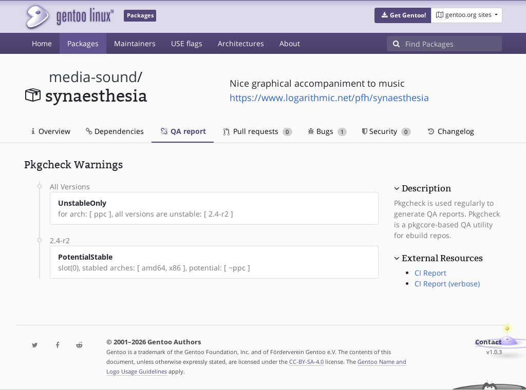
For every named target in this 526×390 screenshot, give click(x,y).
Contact (488, 342)
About (289, 43)
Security (386, 131)
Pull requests (257, 131)
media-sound (93, 76)
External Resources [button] (442, 258)
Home (42, 43)
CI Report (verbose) (447, 283)
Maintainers (135, 43)
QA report (182, 131)
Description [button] (426, 188)
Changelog (450, 131)
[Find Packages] (453, 43)
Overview (51, 131)
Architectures (241, 43)
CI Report (430, 273)
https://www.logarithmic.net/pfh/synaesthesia (329, 97)
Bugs (327, 131)
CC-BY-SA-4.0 (306, 361)
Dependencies (115, 131)
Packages (83, 43)
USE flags (186, 43)
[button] (402, 15)
